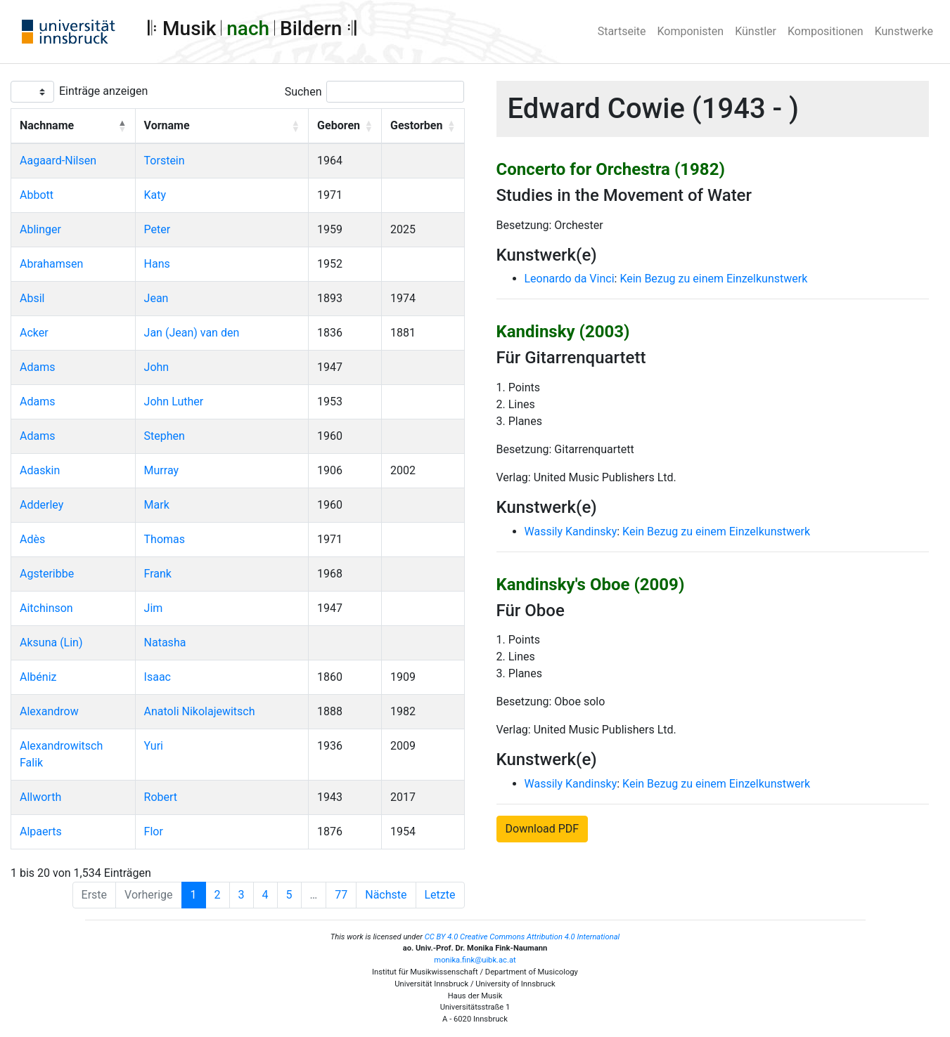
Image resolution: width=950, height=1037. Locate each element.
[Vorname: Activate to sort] (222, 126)
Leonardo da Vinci (570, 278)
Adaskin (40, 470)
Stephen (164, 436)
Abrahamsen (51, 263)
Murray (161, 470)
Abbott (36, 195)
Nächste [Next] (385, 894)
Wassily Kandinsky (571, 531)
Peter (157, 229)
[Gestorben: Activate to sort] (423, 126)
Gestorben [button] (416, 125)
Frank (158, 573)
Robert (161, 797)
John (156, 367)
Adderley (41, 504)
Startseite (622, 31)
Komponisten (690, 31)
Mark (156, 504)
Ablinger (40, 229)
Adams (37, 367)
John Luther (174, 401)
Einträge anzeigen (103, 91)
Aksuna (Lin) (51, 642)
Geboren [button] (338, 125)
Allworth (40, 797)
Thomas (164, 539)
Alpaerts (41, 831)
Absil (32, 298)
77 (341, 894)
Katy (155, 195)
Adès (32, 539)
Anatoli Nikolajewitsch (199, 711)
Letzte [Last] (440, 894)
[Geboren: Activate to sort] (345, 126)
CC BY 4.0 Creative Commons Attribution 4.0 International (522, 936)
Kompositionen (826, 31)
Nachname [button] (47, 125)
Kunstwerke (904, 31)
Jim (153, 608)
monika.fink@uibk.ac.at (474, 960)
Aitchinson (46, 608)
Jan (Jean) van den (192, 332)
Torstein (164, 160)
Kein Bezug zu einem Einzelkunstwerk (713, 278)
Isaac (157, 677)
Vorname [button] (167, 125)
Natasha (165, 642)
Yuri (153, 745)
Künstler (755, 31)
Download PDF (542, 828)
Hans (157, 263)
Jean (156, 298)
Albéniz (38, 677)
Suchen (303, 91)
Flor (153, 831)
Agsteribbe (47, 573)
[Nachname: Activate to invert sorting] (73, 126)
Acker (34, 332)
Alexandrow (49, 711)
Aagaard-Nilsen (58, 160)
